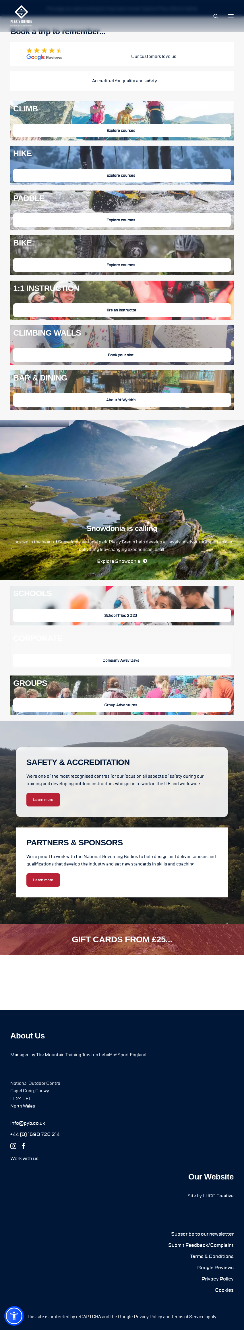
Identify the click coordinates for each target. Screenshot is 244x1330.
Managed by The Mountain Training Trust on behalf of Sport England (78, 1055)
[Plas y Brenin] (21, 16)
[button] (231, 16)
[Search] (213, 16)
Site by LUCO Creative (210, 1196)
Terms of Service (188, 1317)
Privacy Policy (148, 1317)
